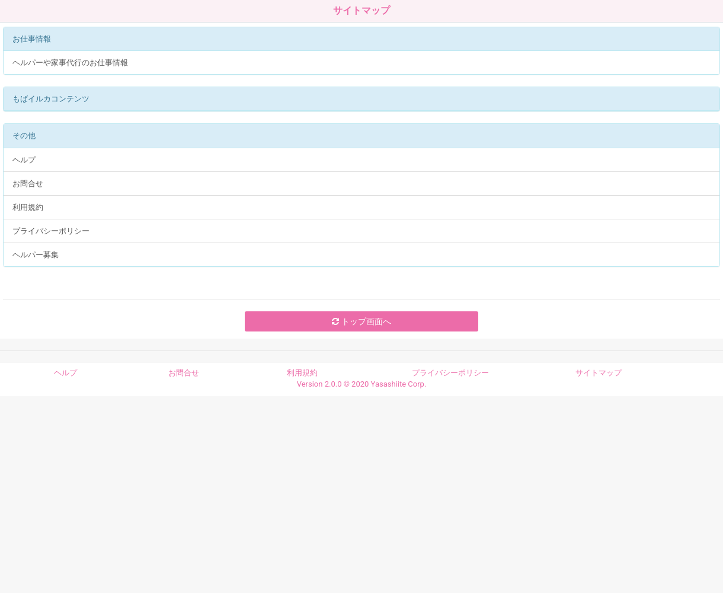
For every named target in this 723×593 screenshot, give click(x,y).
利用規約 (27, 207)
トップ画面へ (361, 321)
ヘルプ (24, 159)
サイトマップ (598, 372)
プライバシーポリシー (50, 231)
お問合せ (27, 183)
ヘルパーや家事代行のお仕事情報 (70, 62)
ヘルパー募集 (35, 254)
